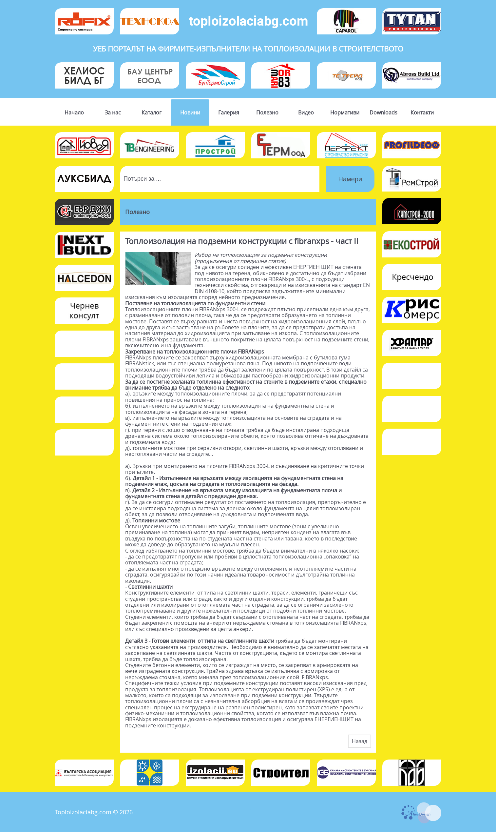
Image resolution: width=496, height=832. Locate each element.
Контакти (422, 112)
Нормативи (344, 112)
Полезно (267, 112)
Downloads (383, 112)
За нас (113, 112)
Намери (350, 179)
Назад (359, 741)
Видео (306, 112)
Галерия (228, 112)
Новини (190, 112)
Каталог (152, 112)
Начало (74, 112)
